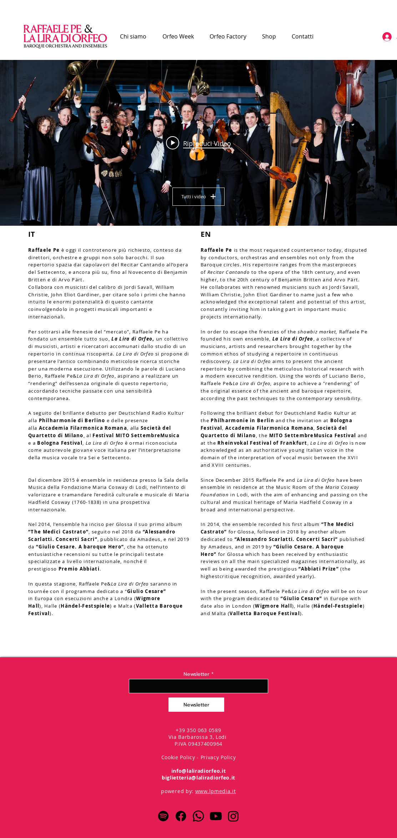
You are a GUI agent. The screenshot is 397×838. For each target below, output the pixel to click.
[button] (178, 36)
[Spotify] (163, 816)
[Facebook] (181, 816)
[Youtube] (216, 816)
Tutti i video (198, 196)
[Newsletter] (196, 705)
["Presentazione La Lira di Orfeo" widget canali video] (198, 143)
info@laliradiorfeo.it (198, 770)
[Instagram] (233, 816)
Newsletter (197, 674)
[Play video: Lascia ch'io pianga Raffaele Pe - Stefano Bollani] (198, 143)
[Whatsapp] (198, 816)
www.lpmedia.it (215, 791)
